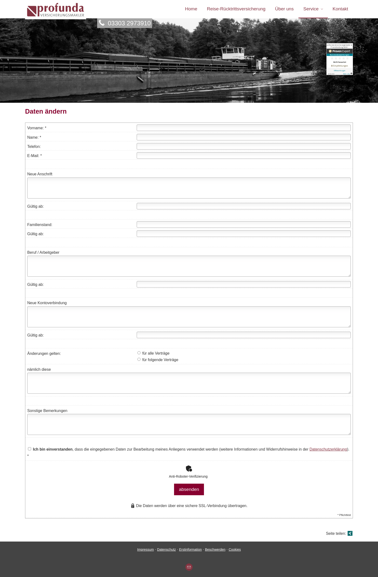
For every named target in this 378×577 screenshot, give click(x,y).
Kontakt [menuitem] (340, 9)
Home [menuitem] (191, 9)
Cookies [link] (235, 548)
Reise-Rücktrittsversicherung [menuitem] (236, 9)
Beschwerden (215, 548)
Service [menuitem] (310, 9)
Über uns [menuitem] (284, 9)
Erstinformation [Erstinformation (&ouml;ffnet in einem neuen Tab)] (190, 548)
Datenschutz (166, 548)
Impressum (145, 548)
